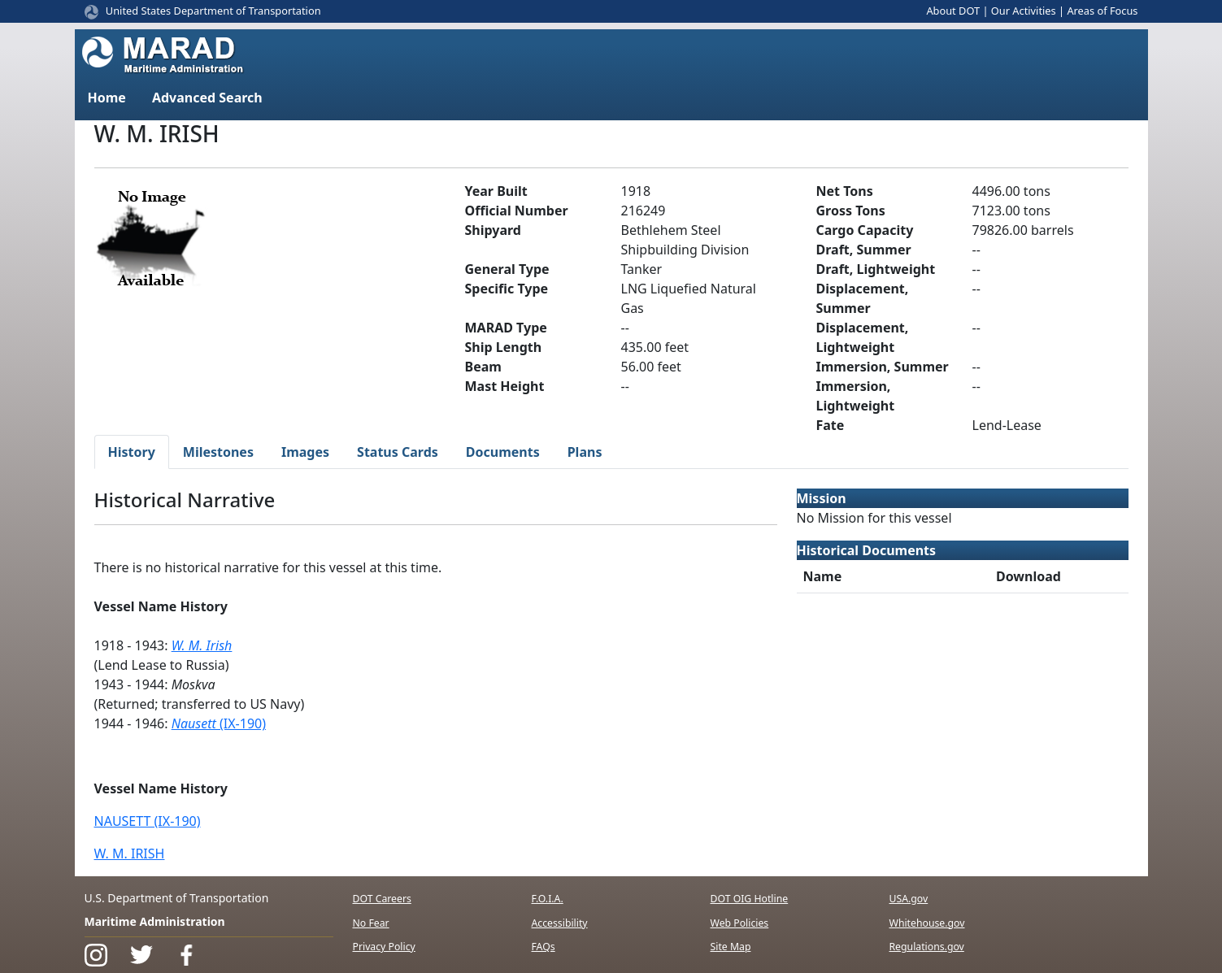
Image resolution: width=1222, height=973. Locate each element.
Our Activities (1023, 10)
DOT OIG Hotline (750, 899)
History (131, 452)
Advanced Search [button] (207, 97)
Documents (503, 452)
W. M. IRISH (129, 853)
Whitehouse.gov (927, 923)
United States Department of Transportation (213, 10)
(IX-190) (219, 723)
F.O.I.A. (547, 899)
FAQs (543, 946)
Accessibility (560, 923)
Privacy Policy (384, 946)
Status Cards (397, 452)
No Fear (371, 923)
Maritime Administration (155, 921)
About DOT (953, 10)
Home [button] (107, 97)
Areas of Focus (1102, 10)
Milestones (218, 452)
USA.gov (908, 899)
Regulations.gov (926, 946)
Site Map (731, 946)
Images (305, 452)
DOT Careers (382, 899)
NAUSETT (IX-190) (147, 821)
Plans (585, 452)
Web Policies (740, 923)
